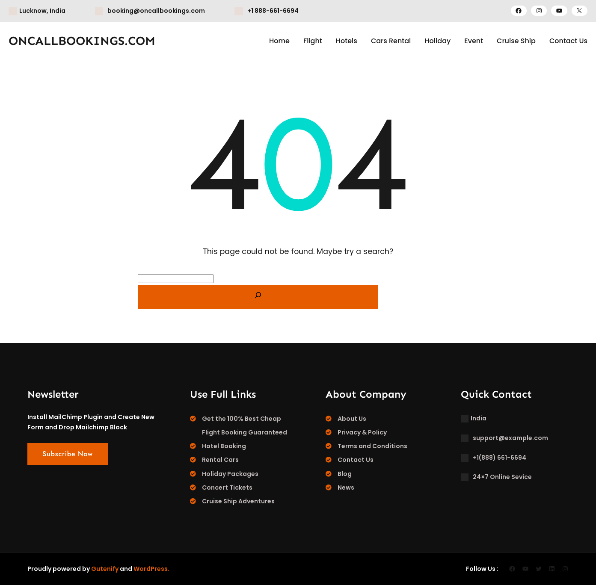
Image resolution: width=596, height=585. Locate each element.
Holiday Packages (230, 474)
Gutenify (105, 568)
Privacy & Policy (362, 432)
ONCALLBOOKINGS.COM (82, 40)
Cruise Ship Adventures (238, 501)
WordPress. (151, 568)
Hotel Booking (224, 446)
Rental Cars (220, 459)
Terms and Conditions (372, 446)
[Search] (258, 297)
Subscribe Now (67, 454)
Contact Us (356, 459)
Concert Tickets (227, 487)
